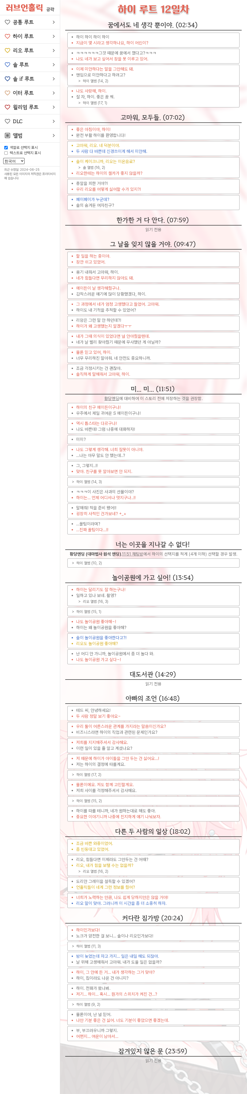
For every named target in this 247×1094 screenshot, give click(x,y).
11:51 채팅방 (132, 554)
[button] (30, 22)
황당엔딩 (111, 398)
